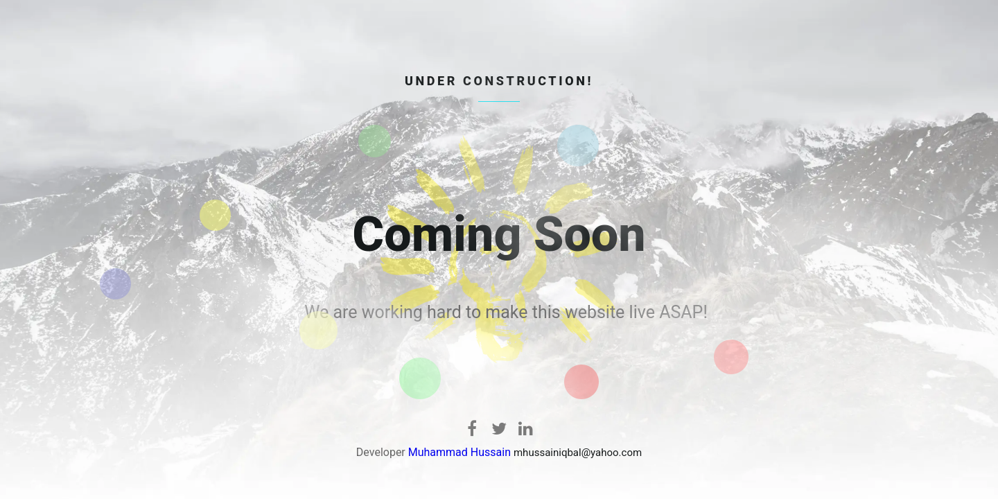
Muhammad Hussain (459, 452)
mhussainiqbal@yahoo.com (578, 452)
